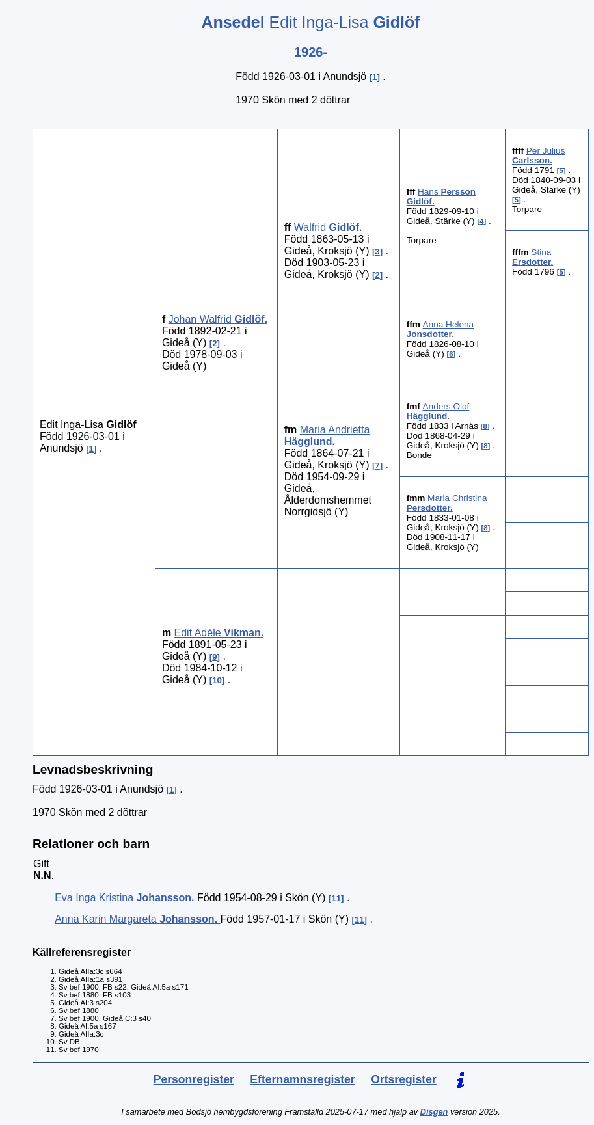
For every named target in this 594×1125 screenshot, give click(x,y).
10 (217, 680)
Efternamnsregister (302, 1079)
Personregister (194, 1079)
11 (336, 898)
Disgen (434, 1112)
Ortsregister (404, 1079)
